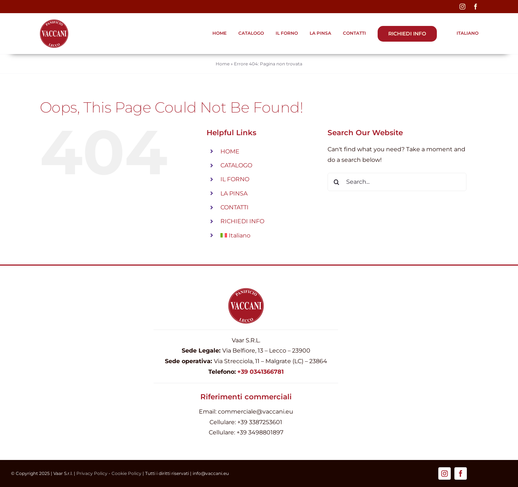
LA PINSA (233, 193)
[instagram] (462, 6)
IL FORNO (234, 179)
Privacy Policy (91, 473)
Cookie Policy (126, 473)
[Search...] (397, 182)
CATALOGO (236, 165)
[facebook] (476, 6)
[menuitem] (464, 33)
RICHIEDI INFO (242, 221)
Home (223, 63)
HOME (229, 151)
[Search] (337, 182)
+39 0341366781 (260, 371)
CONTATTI (234, 207)
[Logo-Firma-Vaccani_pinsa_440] (54, 21)
